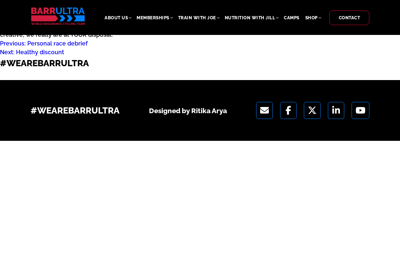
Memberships (153, 17)
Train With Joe (197, 17)
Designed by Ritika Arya (39, 75)
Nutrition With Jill (250, 17)
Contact (349, 17)
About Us (116, 17)
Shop (311, 17)
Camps (291, 17)
